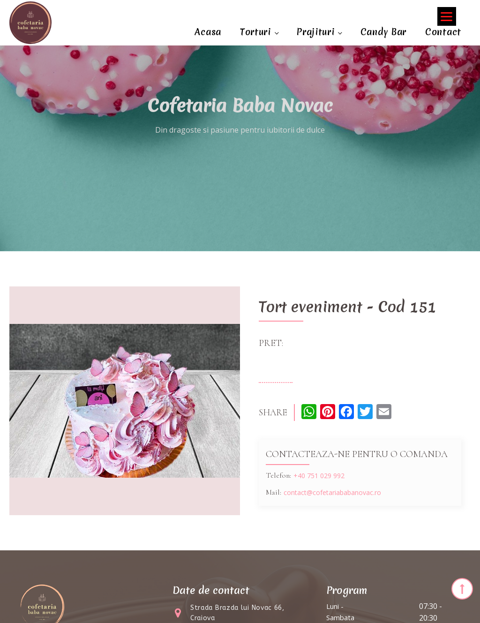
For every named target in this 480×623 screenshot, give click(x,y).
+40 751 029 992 (319, 475)
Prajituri (315, 32)
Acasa (208, 32)
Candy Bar (383, 32)
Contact (443, 32)
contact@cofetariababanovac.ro (332, 492)
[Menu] (446, 16)
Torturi (255, 32)
